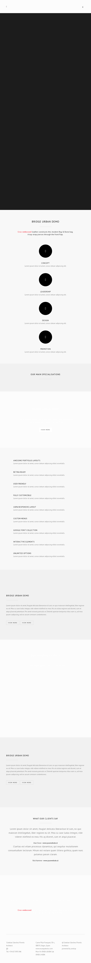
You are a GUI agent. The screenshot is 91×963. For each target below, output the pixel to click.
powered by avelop (69, 949)
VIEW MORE (45, 430)
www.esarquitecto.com (44, 949)
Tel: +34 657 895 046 (13, 952)
